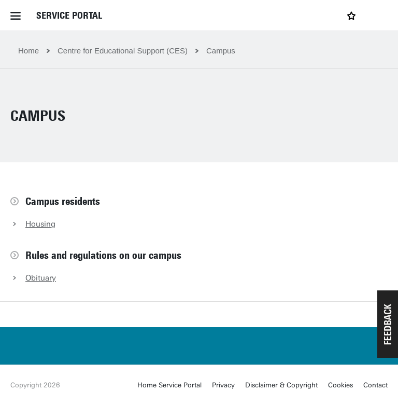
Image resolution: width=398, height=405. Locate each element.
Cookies (340, 385)
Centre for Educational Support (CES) (123, 50)
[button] (387, 324)
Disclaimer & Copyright (281, 385)
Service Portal (69, 15)
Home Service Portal (169, 385)
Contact (375, 385)
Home (28, 50)
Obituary (40, 278)
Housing (40, 224)
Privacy (223, 385)
